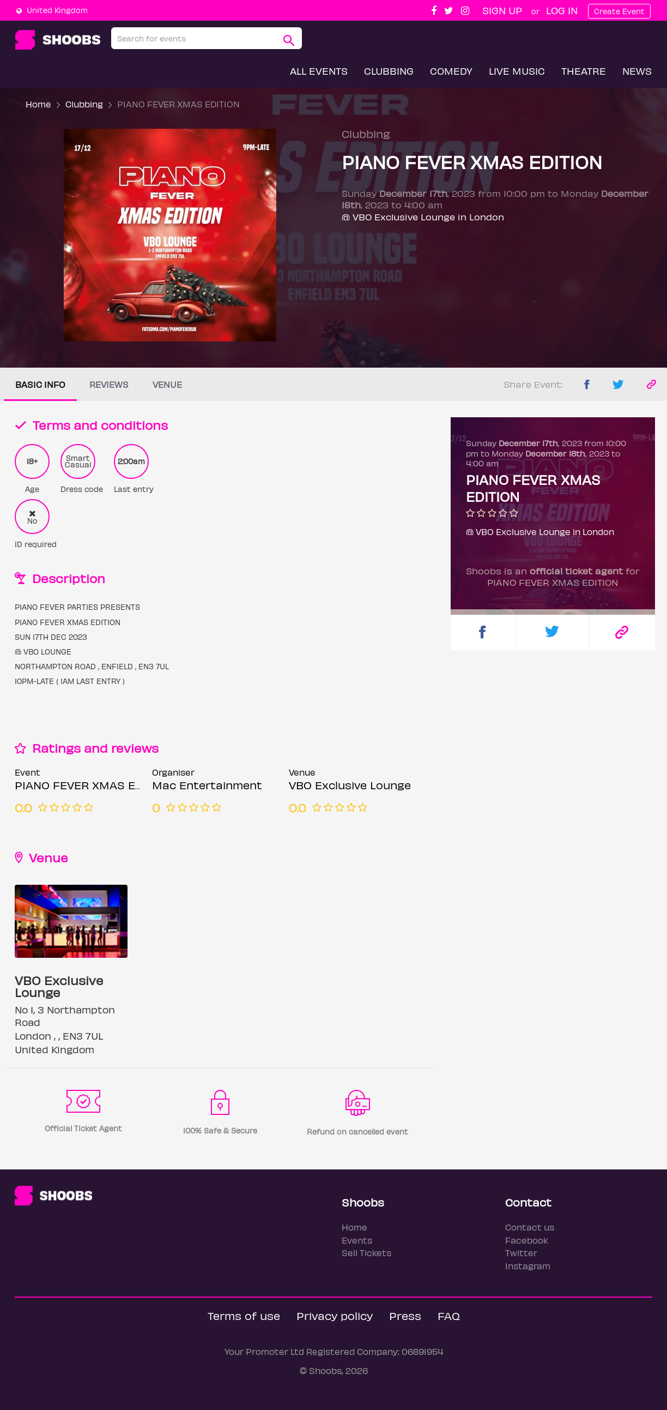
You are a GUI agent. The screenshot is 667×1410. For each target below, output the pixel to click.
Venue (167, 384)
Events (357, 1240)
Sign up (502, 10)
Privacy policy (334, 1315)
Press (405, 1315)
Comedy (451, 70)
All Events (319, 70)
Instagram (527, 1266)
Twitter (521, 1252)
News (637, 70)
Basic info (40, 384)
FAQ (449, 1315)
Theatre (583, 70)
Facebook (526, 1240)
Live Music (517, 70)
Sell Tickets (366, 1252)
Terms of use (244, 1315)
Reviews (109, 384)
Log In (562, 10)
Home (38, 104)
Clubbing (389, 70)
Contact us (529, 1227)
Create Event (619, 11)
